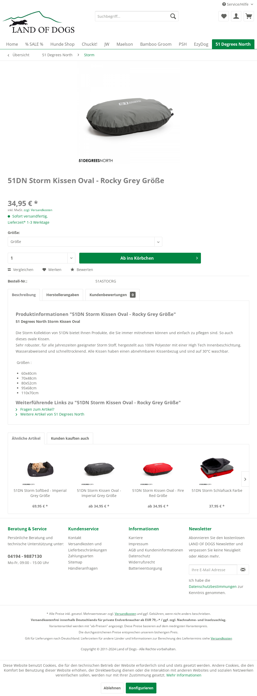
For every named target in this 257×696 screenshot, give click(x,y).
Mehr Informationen (183, 675)
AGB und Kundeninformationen (156, 550)
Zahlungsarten (80, 555)
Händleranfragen (83, 568)
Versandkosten (125, 614)
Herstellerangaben (62, 294)
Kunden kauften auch (70, 438)
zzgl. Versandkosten (38, 210)
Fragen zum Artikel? (35, 409)
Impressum (138, 543)
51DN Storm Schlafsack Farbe (217, 490)
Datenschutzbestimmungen (213, 586)
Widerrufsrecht (142, 562)
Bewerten (81, 269)
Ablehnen (112, 687)
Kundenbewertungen (113, 295)
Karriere (136, 537)
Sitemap (75, 562)
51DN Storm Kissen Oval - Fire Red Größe (158, 493)
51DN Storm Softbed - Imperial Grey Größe (40, 493)
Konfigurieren (141, 687)
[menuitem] (137, 16)
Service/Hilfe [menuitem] (236, 4)
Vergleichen (20, 269)
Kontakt (74, 537)
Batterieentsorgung (145, 568)
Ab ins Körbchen (159, 257)
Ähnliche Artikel (26, 438)
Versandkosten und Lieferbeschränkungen (87, 546)
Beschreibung (24, 294)
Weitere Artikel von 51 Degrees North (50, 414)
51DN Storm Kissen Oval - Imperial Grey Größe (99, 493)
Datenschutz (139, 555)
